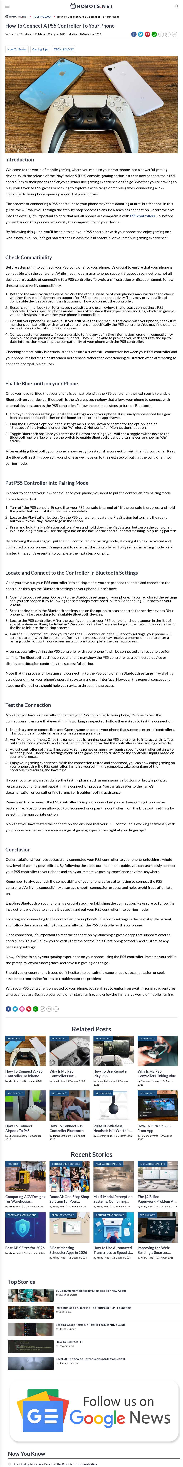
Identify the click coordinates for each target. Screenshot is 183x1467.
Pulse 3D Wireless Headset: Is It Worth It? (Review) (112, 1130)
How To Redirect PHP (70, 1341)
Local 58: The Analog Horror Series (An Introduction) (90, 1358)
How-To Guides (17, 49)
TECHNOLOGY (64, 49)
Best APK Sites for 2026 (25, 1248)
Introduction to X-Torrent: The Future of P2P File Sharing (93, 1307)
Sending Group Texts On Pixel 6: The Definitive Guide (90, 1324)
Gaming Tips (40, 49)
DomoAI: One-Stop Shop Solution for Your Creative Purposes (69, 1201)
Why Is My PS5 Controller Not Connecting (62, 1076)
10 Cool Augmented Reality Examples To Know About (91, 1290)
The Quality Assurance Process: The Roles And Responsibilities (55, 1464)
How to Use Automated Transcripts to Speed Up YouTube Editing (112, 1252)
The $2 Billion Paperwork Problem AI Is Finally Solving (156, 1201)
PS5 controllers (142, 216)
